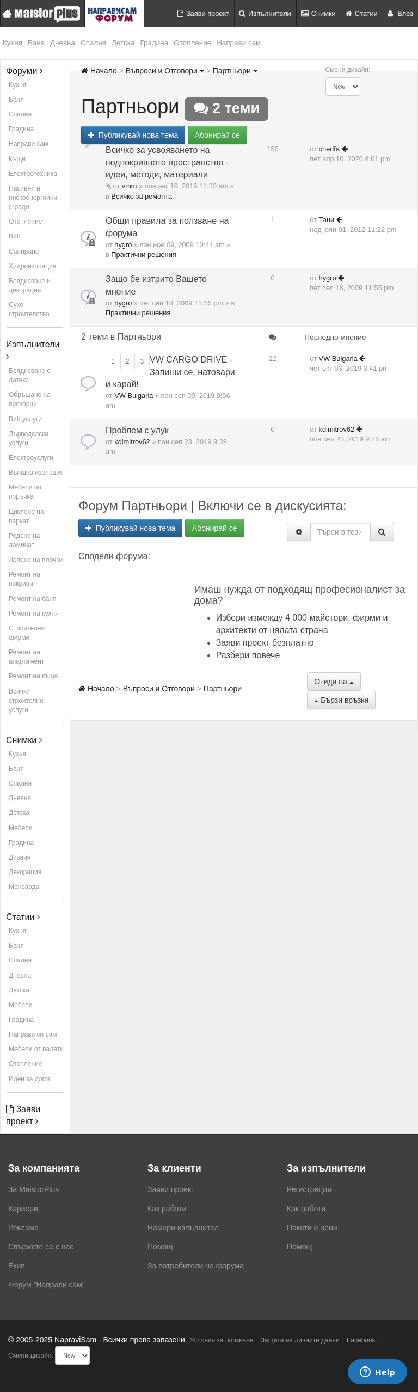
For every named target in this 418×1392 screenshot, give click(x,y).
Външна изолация (36, 472)
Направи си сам (33, 1034)
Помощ (160, 1246)
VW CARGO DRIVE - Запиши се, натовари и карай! (170, 372)
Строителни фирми (27, 632)
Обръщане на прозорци (30, 399)
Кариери (23, 1208)
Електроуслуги (31, 458)
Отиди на (333, 681)
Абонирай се (217, 135)
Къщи (17, 159)
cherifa (329, 149)
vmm (129, 186)
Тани (327, 220)
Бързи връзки (341, 700)
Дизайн (19, 857)
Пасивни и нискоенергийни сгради (33, 198)
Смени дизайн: (348, 69)
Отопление (192, 43)
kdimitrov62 (132, 442)
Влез (400, 13)
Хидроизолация (32, 266)
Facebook (361, 1340)
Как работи (166, 1208)
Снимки (318, 13)
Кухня (12, 43)
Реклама (23, 1227)
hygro (123, 245)
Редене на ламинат (24, 540)
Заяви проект (203, 13)
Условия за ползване (222, 1340)
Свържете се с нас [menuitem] (40, 1246)
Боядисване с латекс (29, 375)
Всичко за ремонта (141, 196)
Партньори (235, 70)
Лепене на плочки (36, 559)
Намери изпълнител (183, 1227)
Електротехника (33, 173)
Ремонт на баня (33, 599)
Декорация (25, 872)
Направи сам (239, 43)
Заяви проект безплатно (265, 642)
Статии (362, 13)
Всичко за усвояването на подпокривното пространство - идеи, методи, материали (167, 162)
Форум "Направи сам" (46, 1284)
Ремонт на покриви (24, 579)
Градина (154, 43)
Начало (99, 70)
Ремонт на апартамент (26, 656)
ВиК (15, 236)
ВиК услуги (25, 419)
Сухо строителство (29, 309)
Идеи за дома (29, 1079)
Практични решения (143, 254)
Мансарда (24, 887)
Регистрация (309, 1189)
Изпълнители (265, 13)
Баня (36, 43)
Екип (16, 1265)
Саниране (24, 251)
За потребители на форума (195, 1265)
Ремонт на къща (33, 676)
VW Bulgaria (133, 395)
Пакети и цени (312, 1227)
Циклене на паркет (26, 516)
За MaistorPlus (33, 1189)
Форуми (24, 71)
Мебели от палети (36, 1049)
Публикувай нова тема (133, 135)
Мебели (20, 828)
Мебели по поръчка (25, 491)
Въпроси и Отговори (165, 70)
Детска (123, 43)
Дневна (62, 43)
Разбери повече (248, 655)
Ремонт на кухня (34, 613)
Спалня (93, 43)
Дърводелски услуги (28, 438)
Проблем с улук (137, 430)
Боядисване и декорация (30, 285)
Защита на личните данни (300, 1340)
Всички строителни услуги (26, 701)
